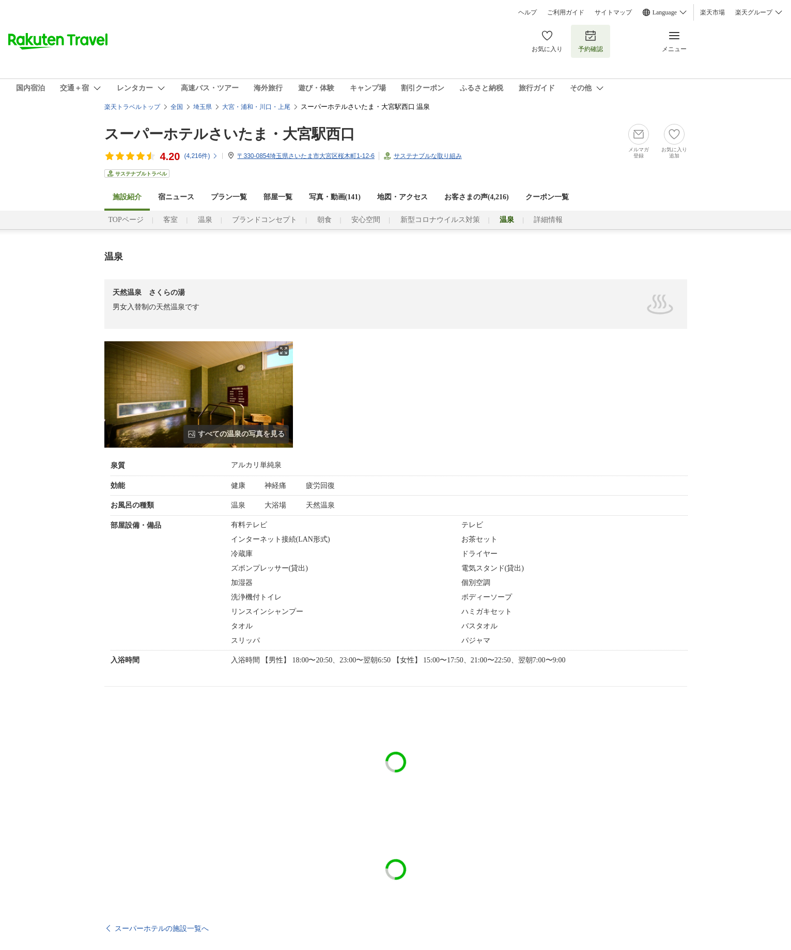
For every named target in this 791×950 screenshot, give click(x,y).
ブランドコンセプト (264, 220)
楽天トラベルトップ (132, 106)
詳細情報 (548, 220)
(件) (201, 156)
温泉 (205, 220)
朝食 (324, 220)
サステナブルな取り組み (428, 156)
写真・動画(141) (335, 197)
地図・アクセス (402, 197)
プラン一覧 (229, 197)
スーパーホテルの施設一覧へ (162, 928)
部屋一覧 (277, 197)
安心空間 (365, 220)
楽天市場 (712, 12)
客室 (170, 220)
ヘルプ (527, 12)
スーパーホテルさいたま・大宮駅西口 (229, 134)
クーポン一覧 (547, 197)
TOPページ (126, 220)
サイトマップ (613, 12)
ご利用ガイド (565, 12)
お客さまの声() (476, 197)
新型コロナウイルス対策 (440, 220)
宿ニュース (176, 197)
